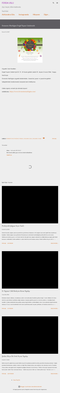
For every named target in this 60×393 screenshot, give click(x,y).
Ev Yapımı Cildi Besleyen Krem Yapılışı (16, 291)
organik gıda (28, 138)
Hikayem (36, 14)
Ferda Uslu (8, 3)
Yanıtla (9, 155)
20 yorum (10, 243)
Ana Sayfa (16, 380)
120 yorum (10, 373)
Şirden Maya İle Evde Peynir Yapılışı (15, 356)
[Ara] (53, 3)
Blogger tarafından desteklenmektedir (30, 386)
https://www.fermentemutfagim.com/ (23, 92)
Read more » (54, 243)
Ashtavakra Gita (8, 14)
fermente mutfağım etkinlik (14, 138)
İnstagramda (24, 14)
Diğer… (46, 14)
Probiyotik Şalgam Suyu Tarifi (13, 226)
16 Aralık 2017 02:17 (16, 150)
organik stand (36, 138)
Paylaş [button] (54, 138)
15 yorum (10, 308)
